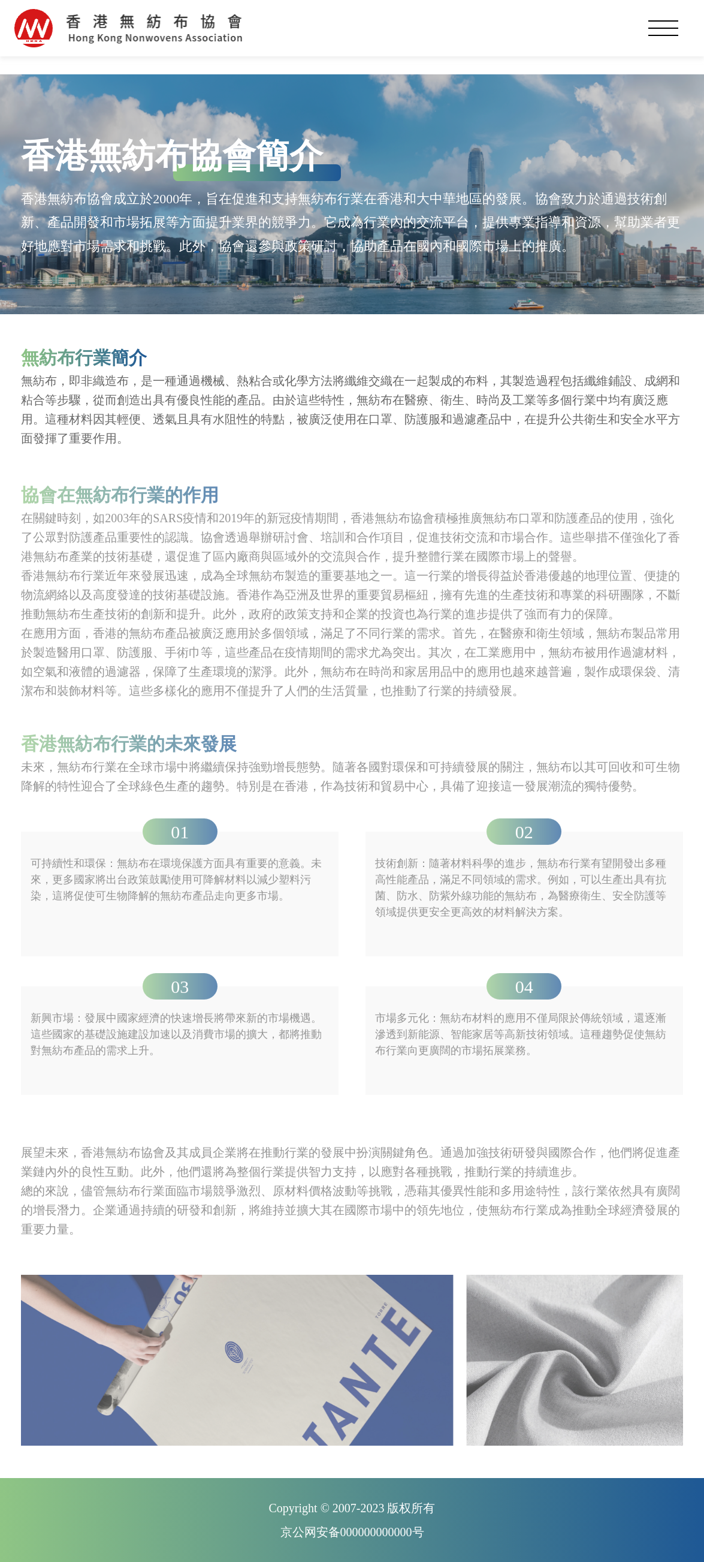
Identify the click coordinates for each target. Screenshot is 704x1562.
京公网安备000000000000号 (352, 1532)
